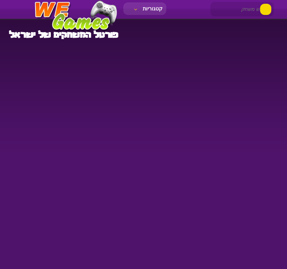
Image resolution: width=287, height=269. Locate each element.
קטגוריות (148, 9)
